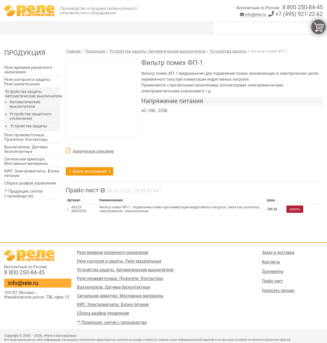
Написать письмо (278, 290)
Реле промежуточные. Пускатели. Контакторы (26, 137)
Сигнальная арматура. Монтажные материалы (26, 161)
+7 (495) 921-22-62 (295, 14)
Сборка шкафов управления (30, 183)
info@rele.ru (253, 14)
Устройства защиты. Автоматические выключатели (33, 93)
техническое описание (93, 151)
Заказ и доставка (278, 252)
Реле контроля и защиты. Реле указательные (27, 81)
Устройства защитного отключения (30, 116)
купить (295, 209)
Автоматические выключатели (25, 104)
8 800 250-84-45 (302, 7)
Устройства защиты (28, 126)
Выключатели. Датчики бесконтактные (26, 149)
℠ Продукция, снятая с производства (23, 193)
